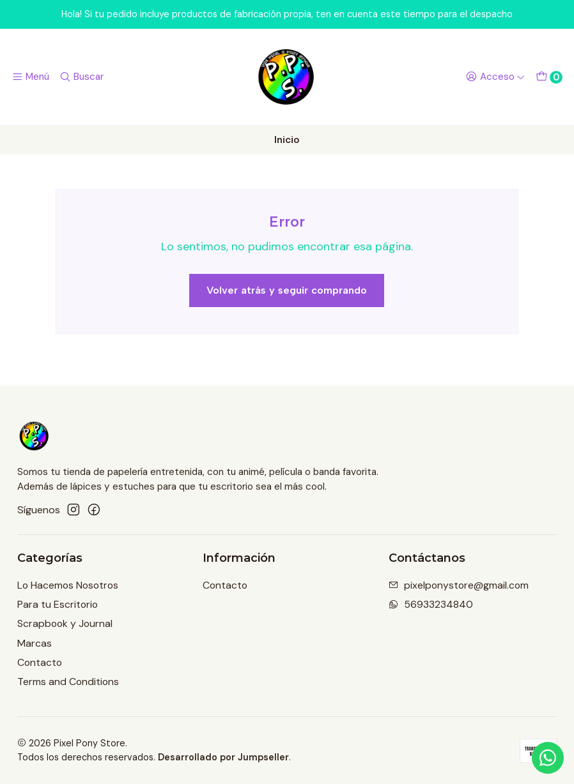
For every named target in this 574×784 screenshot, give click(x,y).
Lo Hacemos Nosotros (67, 585)
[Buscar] (82, 77)
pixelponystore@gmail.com (459, 585)
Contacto (39, 662)
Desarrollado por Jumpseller (223, 757)
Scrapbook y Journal (64, 623)
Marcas (34, 643)
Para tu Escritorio (57, 604)
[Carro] (548, 77)
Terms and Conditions (68, 681)
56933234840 (431, 604)
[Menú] (30, 77)
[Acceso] (495, 77)
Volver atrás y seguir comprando (286, 290)
